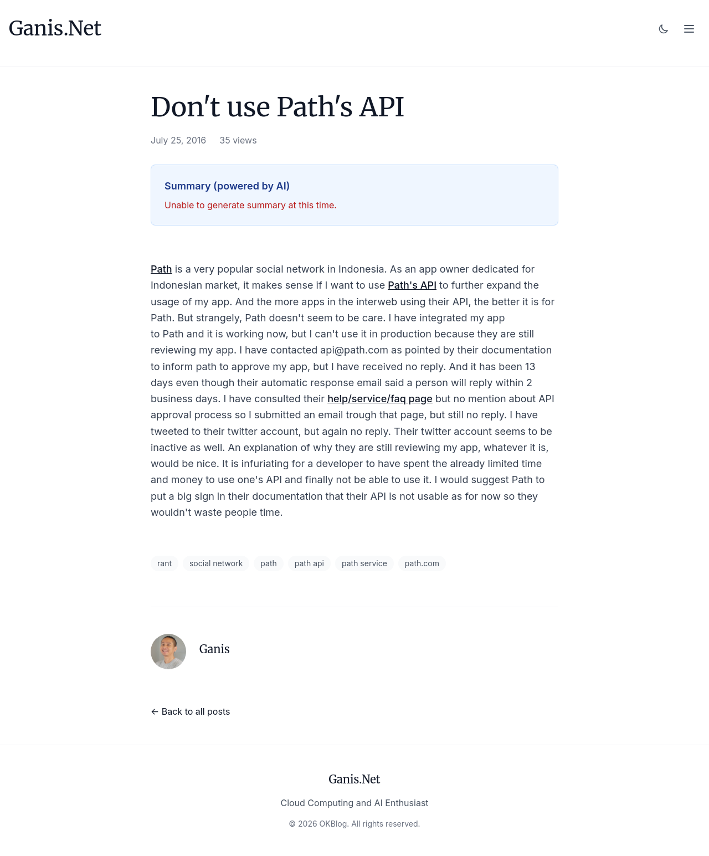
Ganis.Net (55, 29)
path (268, 563)
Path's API (412, 285)
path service (364, 563)
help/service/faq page (380, 398)
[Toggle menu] (689, 29)
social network (216, 563)
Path (161, 269)
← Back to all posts (190, 711)
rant (164, 563)
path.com (422, 563)
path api (309, 563)
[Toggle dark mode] (664, 29)
